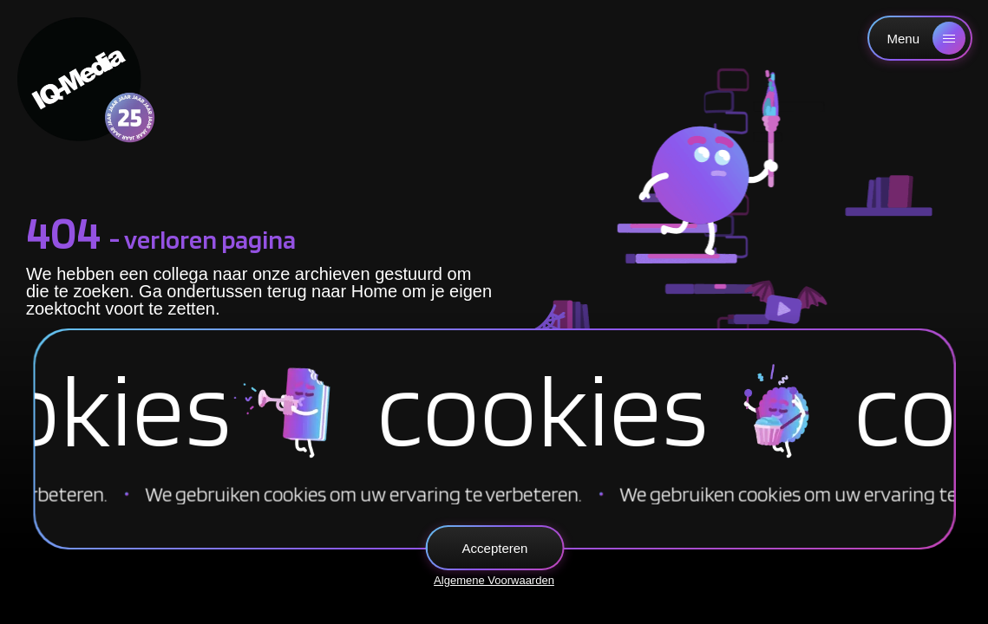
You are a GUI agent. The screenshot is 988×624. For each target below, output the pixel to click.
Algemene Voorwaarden (494, 580)
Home (374, 291)
